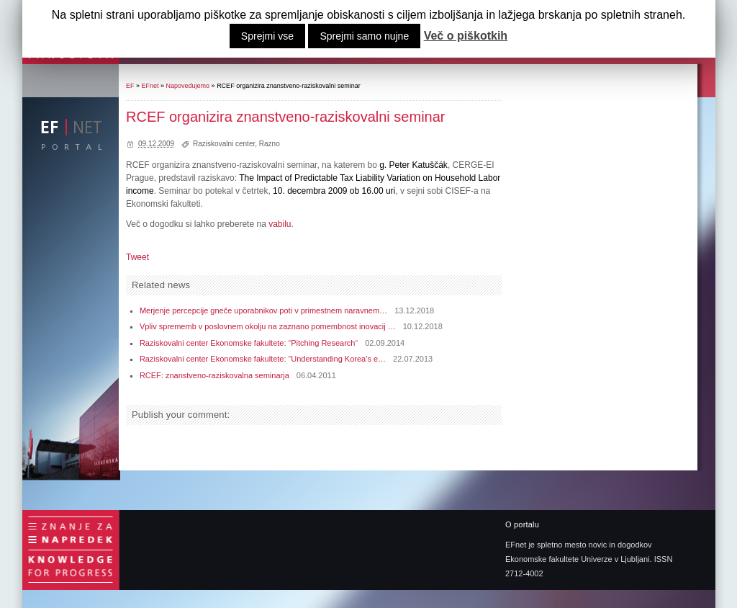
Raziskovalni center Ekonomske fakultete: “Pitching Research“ (249, 343)
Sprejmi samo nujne (364, 36)
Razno (269, 144)
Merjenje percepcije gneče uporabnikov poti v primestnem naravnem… (263, 310)
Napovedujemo (188, 85)
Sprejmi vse (267, 36)
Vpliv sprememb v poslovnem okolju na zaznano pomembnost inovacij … (268, 326)
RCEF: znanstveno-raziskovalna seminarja (214, 375)
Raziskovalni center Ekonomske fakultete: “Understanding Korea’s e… (263, 358)
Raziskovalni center (224, 144)
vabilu (279, 224)
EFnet (150, 85)
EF (130, 85)
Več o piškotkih (465, 36)
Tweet (137, 257)
